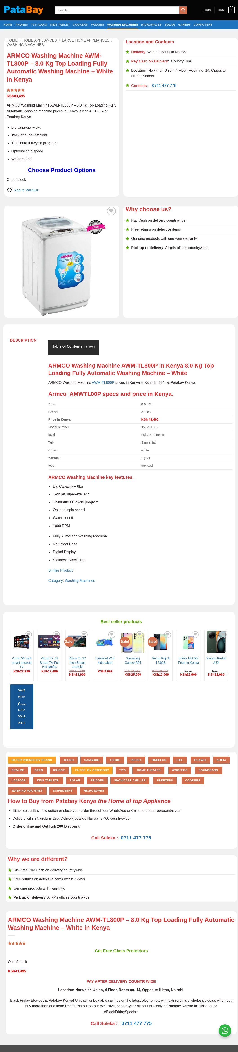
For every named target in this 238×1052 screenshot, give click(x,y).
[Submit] (183, 10)
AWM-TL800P (103, 382)
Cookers (80, 24)
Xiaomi (115, 760)
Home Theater (148, 770)
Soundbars (209, 770)
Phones (21, 24)
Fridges (97, 24)
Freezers (165, 780)
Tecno (68, 760)
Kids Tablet (60, 24)
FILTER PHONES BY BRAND (31, 760)
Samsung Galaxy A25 (133, 660)
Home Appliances (40, 40)
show (89, 346)
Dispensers (63, 790)
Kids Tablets (48, 780)
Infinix (136, 760)
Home (7, 24)
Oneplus (159, 760)
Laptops (18, 780)
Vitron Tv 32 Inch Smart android (77, 662)
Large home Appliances (85, 40)
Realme (17, 770)
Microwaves (151, 24)
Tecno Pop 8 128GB (161, 660)
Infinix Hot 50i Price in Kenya (188, 660)
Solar (170, 24)
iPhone (59, 770)
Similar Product (60, 570)
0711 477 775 (164, 85)
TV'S (122, 770)
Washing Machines (122, 24)
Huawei (200, 760)
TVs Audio (39, 24)
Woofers (179, 770)
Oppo (38, 770)
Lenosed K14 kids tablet (105, 660)
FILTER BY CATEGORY (92, 770)
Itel (179, 760)
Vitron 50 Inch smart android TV (22, 662)
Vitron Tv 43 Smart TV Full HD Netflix (49, 662)
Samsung (91, 760)
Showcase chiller (130, 780)
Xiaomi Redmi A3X (216, 660)
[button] (206, 10)
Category (55, 581)
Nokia (221, 760)
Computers (203, 24)
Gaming (184, 24)
